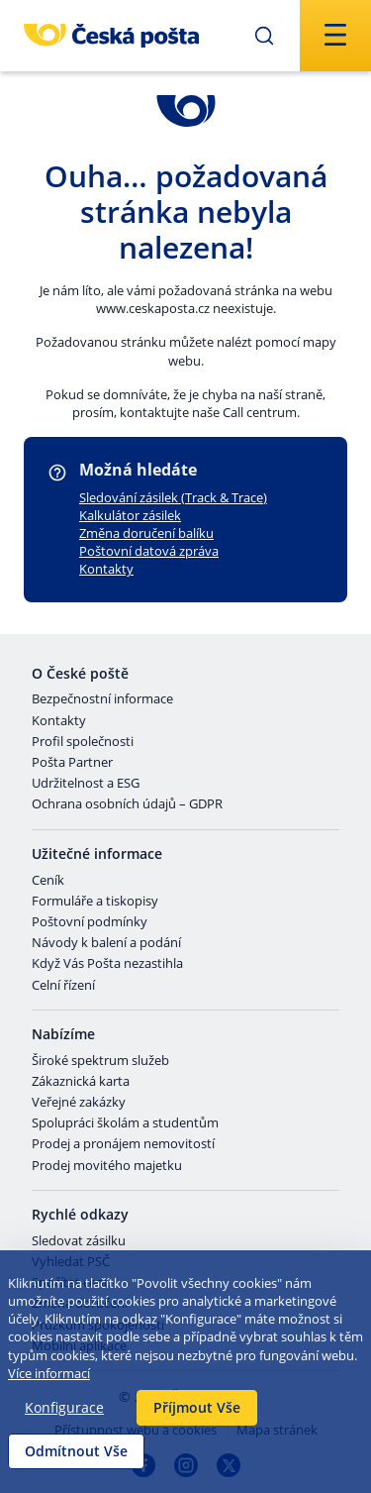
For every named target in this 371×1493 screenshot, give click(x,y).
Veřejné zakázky (79, 1103)
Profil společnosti (83, 742)
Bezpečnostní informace (102, 699)
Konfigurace (64, 1407)
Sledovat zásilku (79, 1241)
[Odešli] (264, 35)
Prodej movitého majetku (107, 1166)
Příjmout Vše (196, 1407)
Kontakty (106, 569)
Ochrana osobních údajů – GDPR (127, 804)
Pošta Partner (72, 763)
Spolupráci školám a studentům (125, 1123)
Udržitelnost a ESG (85, 784)
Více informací (49, 1373)
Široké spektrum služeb (100, 1061)
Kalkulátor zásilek (130, 515)
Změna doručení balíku (146, 533)
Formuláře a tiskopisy (95, 901)
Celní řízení (63, 986)
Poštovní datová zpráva (149, 551)
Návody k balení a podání (106, 943)
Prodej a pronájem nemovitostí (123, 1144)
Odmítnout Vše (76, 1450)
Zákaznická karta (81, 1082)
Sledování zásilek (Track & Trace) (173, 497)
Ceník (48, 881)
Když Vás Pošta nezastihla (107, 964)
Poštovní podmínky (89, 922)
